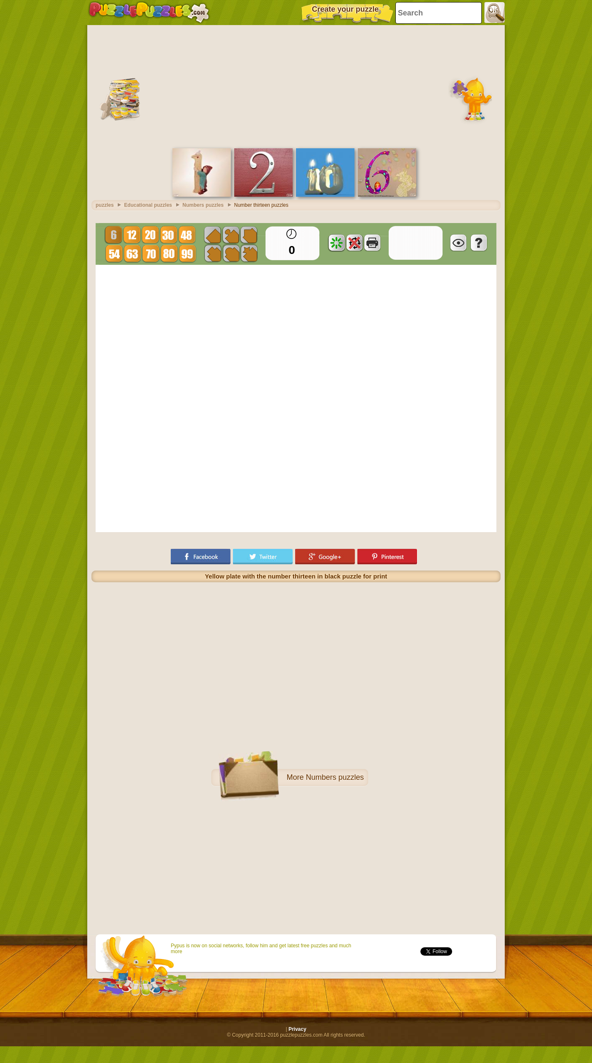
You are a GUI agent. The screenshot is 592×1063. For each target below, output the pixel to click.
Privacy (297, 1029)
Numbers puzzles (335, 777)
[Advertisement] (296, 85)
